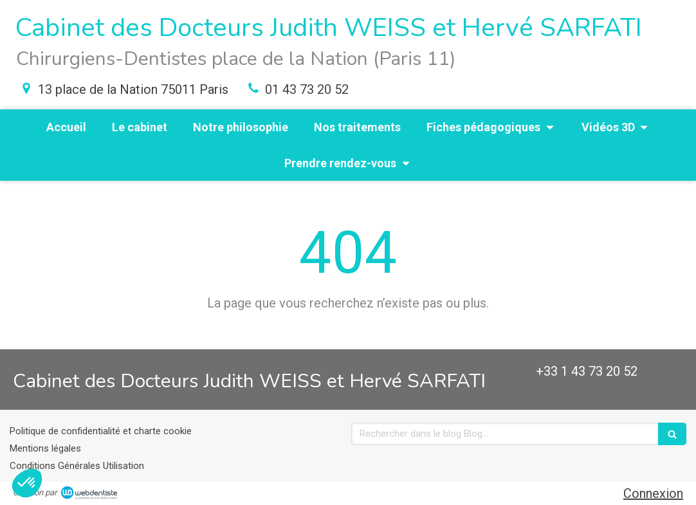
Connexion (653, 493)
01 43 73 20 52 (307, 89)
